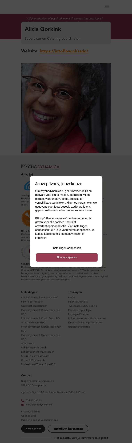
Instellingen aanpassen (67, 248)
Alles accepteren (66, 257)
